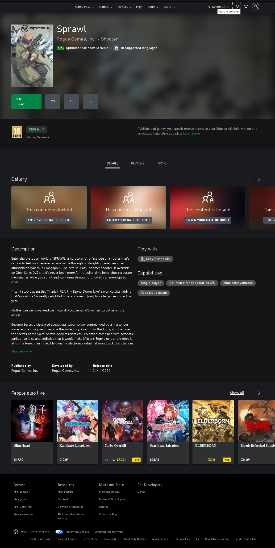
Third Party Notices (135, 538)
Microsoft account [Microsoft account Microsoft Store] (109, 491)
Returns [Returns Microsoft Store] (103, 506)
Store (151, 6)
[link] (32, 432)
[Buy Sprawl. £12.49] (26, 101)
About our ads (160, 538)
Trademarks (110, 538)
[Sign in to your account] (255, 6)
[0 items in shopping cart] (246, 6)
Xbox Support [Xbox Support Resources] (65, 491)
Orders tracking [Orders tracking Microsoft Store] (108, 514)
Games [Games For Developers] (142, 491)
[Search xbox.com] (236, 6)
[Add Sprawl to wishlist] (52, 101)
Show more (21, 351)
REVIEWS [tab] (137, 163)
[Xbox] (61, 6)
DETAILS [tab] (112, 163)
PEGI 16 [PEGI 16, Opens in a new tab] (36, 129)
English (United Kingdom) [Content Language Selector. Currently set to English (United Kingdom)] (35, 531)
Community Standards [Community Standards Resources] (70, 506)
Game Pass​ (82, 6)
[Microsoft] (30, 6)
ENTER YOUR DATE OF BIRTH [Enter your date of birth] (49, 220)
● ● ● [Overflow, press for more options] (90, 101)
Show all (237, 392)
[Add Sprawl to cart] (71, 101)
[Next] (259, 179)
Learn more (191, 133)
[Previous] (249, 179)
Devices (123, 6)
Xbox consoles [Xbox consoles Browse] (22, 491)
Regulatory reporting (217, 538)
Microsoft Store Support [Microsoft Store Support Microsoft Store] (112, 499)
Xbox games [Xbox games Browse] (20, 499)
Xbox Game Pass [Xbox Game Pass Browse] (23, 506)
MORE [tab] (162, 163)
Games (104, 6)
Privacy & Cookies (67, 538)
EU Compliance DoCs (187, 538)
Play (139, 6)
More (167, 6)
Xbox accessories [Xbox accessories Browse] (23, 514)
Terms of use (90, 538)
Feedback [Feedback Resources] (63, 499)
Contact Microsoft (40, 538)
